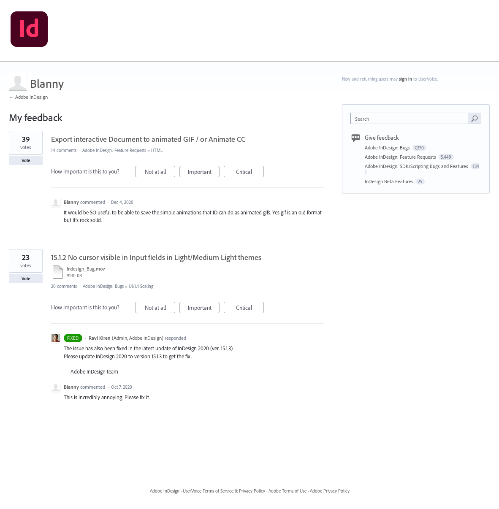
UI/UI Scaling (141, 286)
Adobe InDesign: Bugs (103, 286)
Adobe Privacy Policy (330, 491)
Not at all (160, 173)
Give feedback (382, 137)
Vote (26, 160)
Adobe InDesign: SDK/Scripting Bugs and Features (417, 166)
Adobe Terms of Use (287, 491)
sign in (405, 79)
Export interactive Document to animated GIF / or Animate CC (148, 139)
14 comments (63, 150)
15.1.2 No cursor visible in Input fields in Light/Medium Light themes (156, 257)
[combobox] (411, 118)
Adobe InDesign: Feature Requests (114, 150)
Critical (250, 173)
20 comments (64, 286)
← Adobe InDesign (28, 97)
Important (204, 173)
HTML (157, 150)
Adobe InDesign (164, 491)
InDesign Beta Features (390, 181)
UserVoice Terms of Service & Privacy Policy (224, 491)
